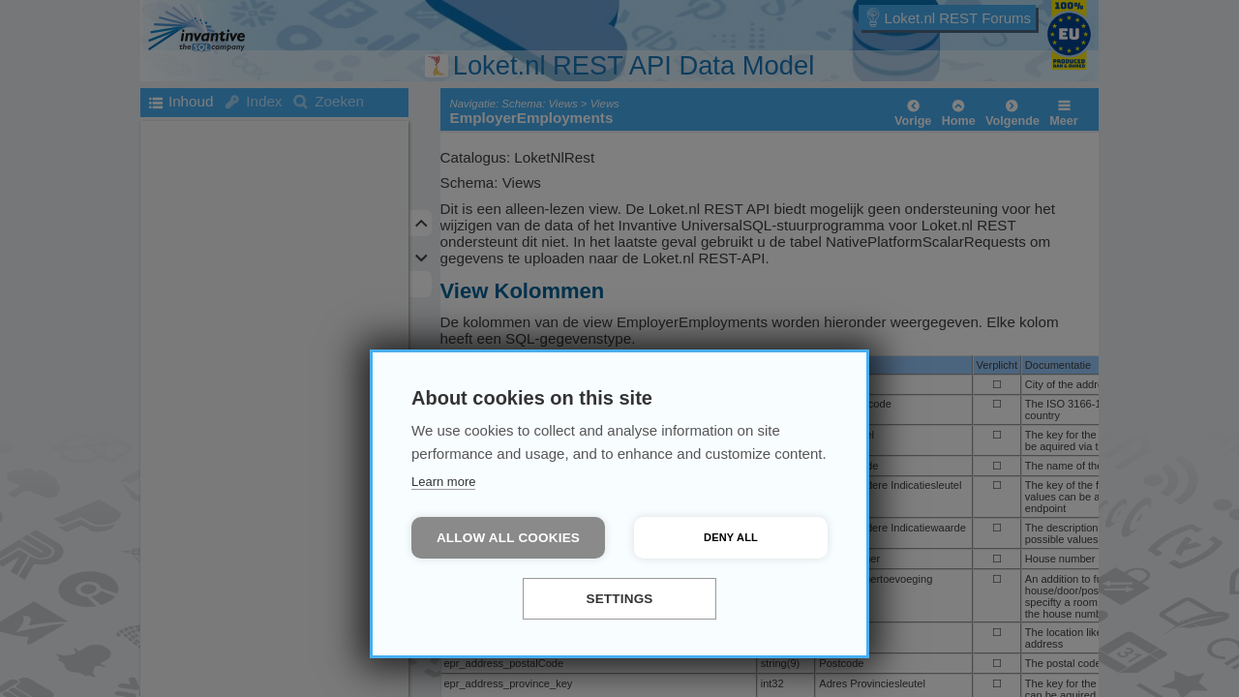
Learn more (443, 481)
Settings (619, 598)
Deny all (731, 537)
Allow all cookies (508, 537)
